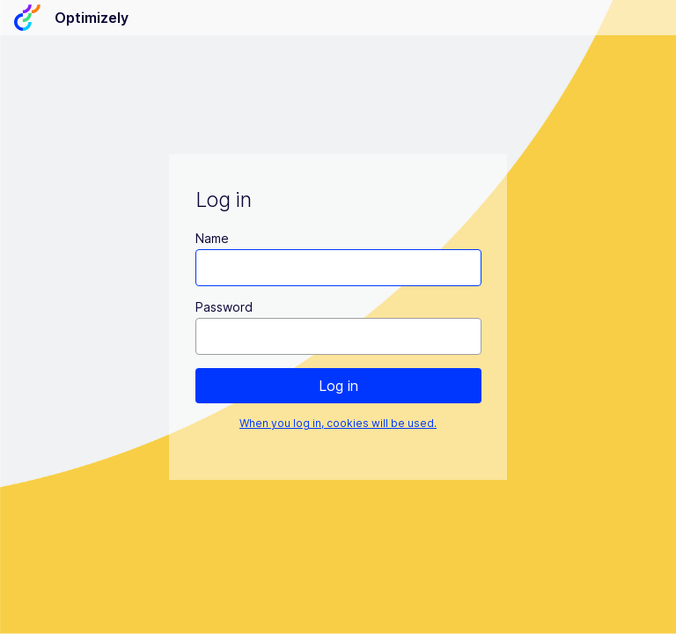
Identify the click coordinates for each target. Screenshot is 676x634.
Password (224, 306)
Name (212, 238)
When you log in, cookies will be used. (338, 423)
